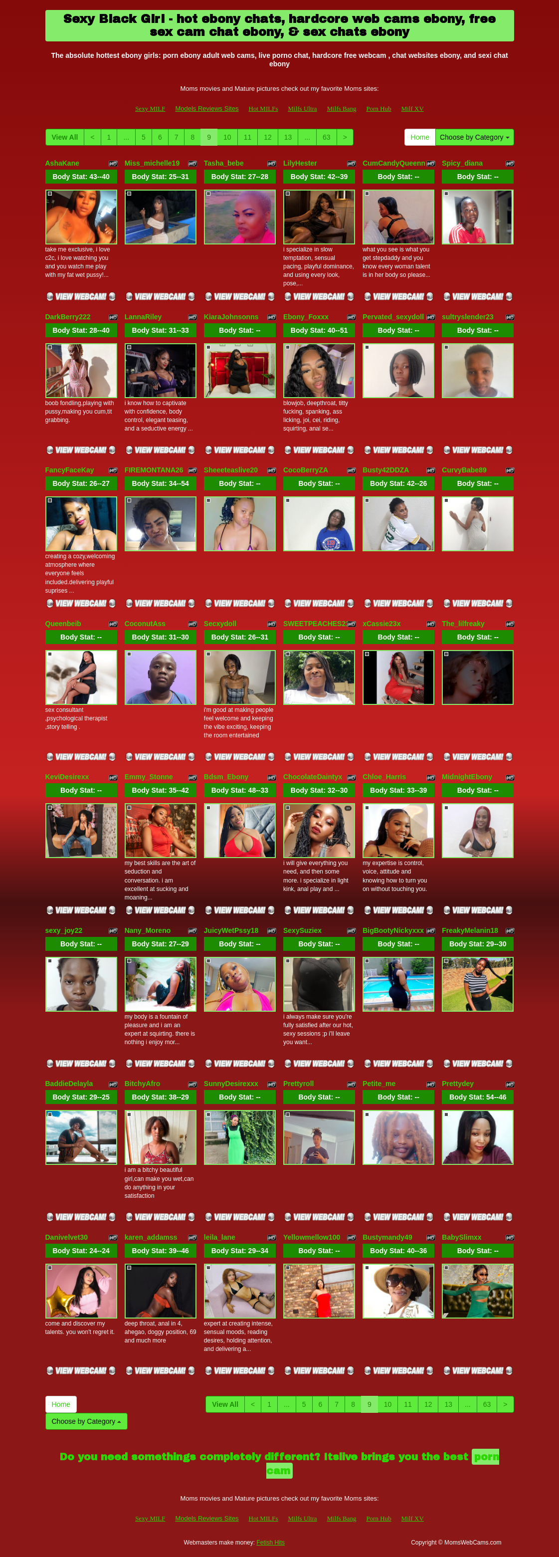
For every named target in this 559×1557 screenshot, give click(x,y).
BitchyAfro (143, 1084)
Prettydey (458, 1084)
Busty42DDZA (386, 470)
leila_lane (219, 1237)
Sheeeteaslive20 (231, 470)
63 (327, 137)
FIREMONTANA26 (154, 470)
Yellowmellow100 (311, 1237)
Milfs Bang (342, 108)
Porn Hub (379, 108)
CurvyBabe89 (464, 470)
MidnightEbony (467, 777)
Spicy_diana (462, 163)
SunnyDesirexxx (231, 1084)
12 (268, 137)
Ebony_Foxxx (306, 317)
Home (420, 137)
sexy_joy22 (64, 930)
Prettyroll (298, 1084)
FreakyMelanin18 (470, 930)
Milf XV (412, 108)
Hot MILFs (263, 108)
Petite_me (379, 1084)
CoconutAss (145, 624)
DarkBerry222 (68, 317)
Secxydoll (220, 624)
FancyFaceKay (69, 470)
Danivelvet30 (66, 1237)
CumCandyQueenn (394, 163)
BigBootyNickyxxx (393, 930)
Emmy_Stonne (149, 777)
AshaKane (62, 163)
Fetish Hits (270, 1542)
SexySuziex (302, 930)
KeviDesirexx (67, 777)
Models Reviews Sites (206, 108)
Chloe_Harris (384, 777)
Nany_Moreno (148, 930)
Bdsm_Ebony (226, 777)
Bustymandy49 (387, 1237)
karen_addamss (151, 1237)
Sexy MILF (150, 108)
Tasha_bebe (224, 163)
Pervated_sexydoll (393, 317)
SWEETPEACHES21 (316, 624)
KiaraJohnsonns (231, 317)
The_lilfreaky (463, 624)
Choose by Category (475, 137)
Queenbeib (63, 624)
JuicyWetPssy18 (231, 930)
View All (65, 137)
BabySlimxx (461, 1237)
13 (288, 137)
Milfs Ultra (302, 108)
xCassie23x (381, 624)
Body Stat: (80, 177)
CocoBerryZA (305, 470)
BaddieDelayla (69, 1084)
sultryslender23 (468, 317)
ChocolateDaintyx (312, 777)
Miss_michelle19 (152, 163)
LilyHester (300, 163)
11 (248, 137)
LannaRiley (143, 317)
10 (227, 137)
